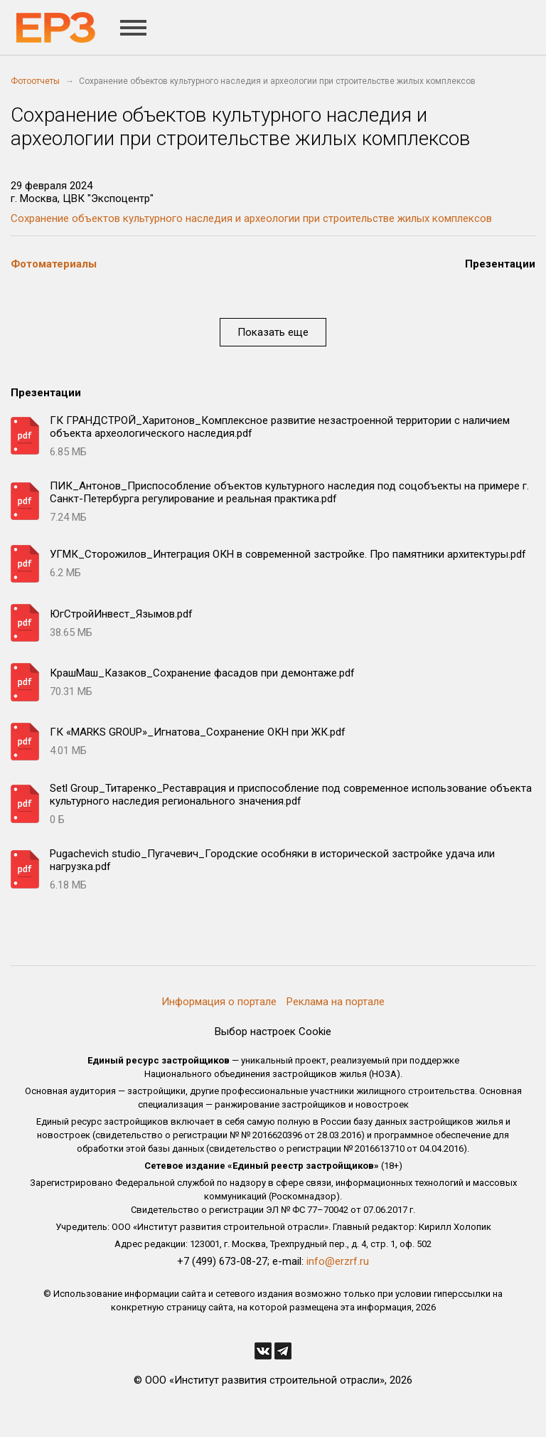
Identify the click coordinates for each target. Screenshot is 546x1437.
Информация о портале (219, 1001)
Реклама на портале (336, 1001)
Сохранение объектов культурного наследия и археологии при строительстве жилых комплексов (251, 218)
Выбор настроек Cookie (273, 1031)
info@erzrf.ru (337, 1261)
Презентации (500, 264)
